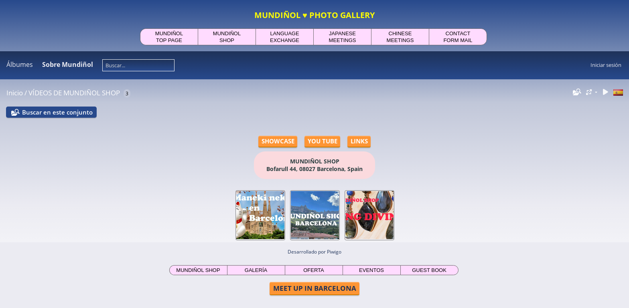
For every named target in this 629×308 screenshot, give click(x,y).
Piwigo (334, 251)
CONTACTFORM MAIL (457, 36)
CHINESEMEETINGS (400, 36)
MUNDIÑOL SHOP (198, 270)
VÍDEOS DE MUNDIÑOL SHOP (74, 92)
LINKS (359, 141)
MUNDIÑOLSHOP (227, 36)
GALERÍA (256, 270)
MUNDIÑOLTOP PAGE (169, 36)
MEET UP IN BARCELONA (314, 288)
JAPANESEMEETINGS (342, 36)
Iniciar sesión (605, 64)
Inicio (14, 92)
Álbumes (19, 64)
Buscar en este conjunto (57, 112)
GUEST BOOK (429, 270)
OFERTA (313, 270)
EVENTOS (371, 270)
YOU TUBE (322, 141)
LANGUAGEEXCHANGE (284, 36)
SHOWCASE (278, 141)
